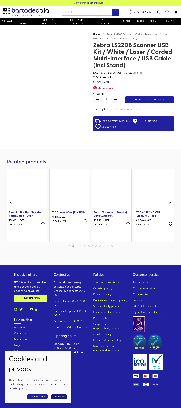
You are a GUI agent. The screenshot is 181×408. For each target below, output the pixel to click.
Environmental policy (106, 312)
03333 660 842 (139, 11)
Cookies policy (102, 288)
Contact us (21, 333)
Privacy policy (102, 294)
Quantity (99, 94)
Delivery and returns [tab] (128, 109)
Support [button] (126, 21)
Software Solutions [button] (77, 22)
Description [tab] (102, 109)
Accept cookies (37, 396)
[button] (167, 12)
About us (19, 327)
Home (96, 34)
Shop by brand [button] (24, 22)
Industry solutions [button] (49, 22)
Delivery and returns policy (110, 300)
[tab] (69, 246)
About (154, 21)
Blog (140, 21)
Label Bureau (105, 22)
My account (21, 339)
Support (138, 300)
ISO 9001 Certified (144, 306)
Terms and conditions (106, 282)
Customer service (144, 288)
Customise (59, 396)
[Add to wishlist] (43, 224)
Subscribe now (30, 298)
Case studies (141, 294)
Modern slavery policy (107, 340)
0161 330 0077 (74, 321)
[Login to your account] (158, 12)
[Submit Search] (115, 12)
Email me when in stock (149, 100)
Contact (170, 21)
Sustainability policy (106, 306)
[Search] (90, 12)
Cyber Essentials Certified (149, 312)
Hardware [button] (7, 21)
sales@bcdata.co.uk (74, 327)
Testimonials (140, 282)
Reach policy (101, 318)
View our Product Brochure (90, 3)
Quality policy (102, 334)
